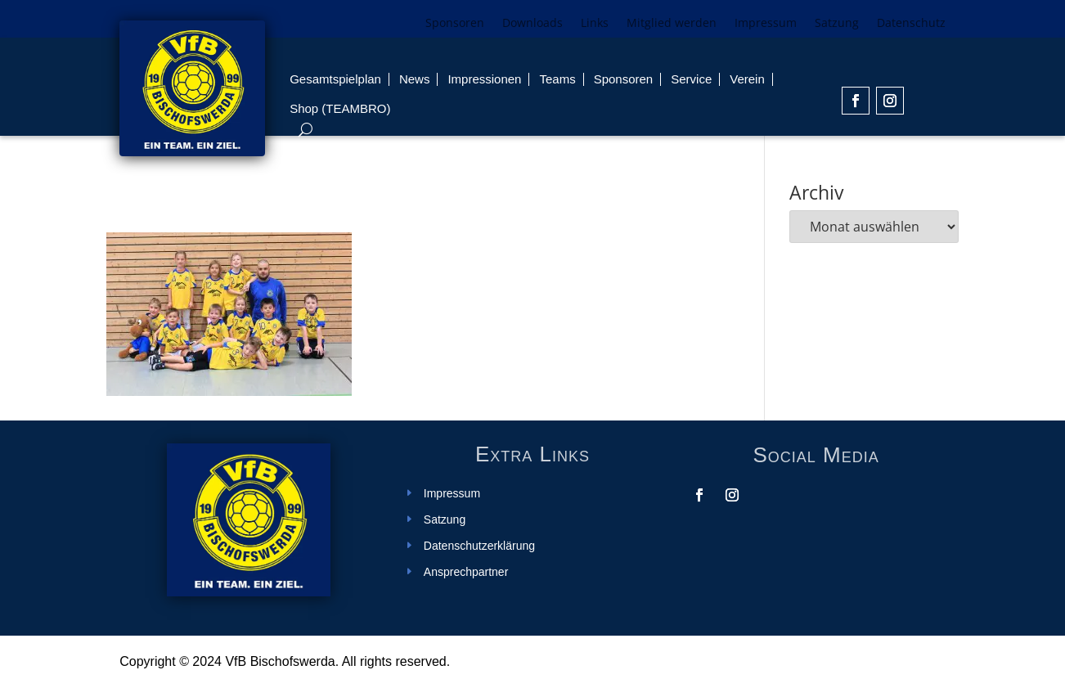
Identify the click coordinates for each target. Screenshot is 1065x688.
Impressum (766, 23)
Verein (747, 79)
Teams (557, 79)
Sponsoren (454, 23)
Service (691, 79)
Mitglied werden (672, 23)
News (414, 79)
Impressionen (484, 79)
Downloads (532, 23)
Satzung (837, 23)
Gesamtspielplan (335, 79)
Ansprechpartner (466, 572)
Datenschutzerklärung (479, 546)
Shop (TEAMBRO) (340, 108)
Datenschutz (911, 23)
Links (595, 23)
